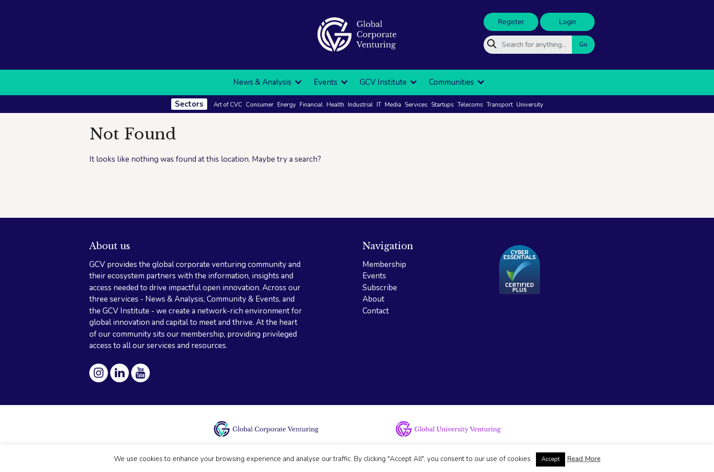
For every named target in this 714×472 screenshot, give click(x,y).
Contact (375, 311)
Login (567, 21)
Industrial (360, 105)
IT (379, 105)
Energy (286, 105)
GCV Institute (383, 82)
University (529, 105)
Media (393, 105)
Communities (451, 82)
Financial (311, 105)
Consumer (260, 105)
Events (325, 82)
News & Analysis (262, 82)
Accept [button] (550, 459)
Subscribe (379, 287)
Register (511, 21)
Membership (384, 264)
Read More (584, 458)
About (373, 299)
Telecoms (470, 105)
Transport (500, 105)
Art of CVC (228, 105)
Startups (442, 105)
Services (416, 105)
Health (335, 105)
